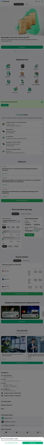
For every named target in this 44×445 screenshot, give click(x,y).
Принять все (33, 442)
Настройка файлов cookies (11, 442)
